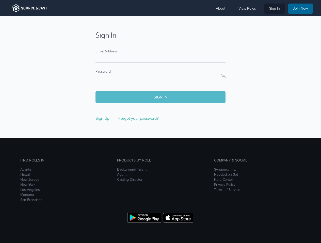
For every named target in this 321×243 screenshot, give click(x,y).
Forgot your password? (138, 118)
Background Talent (132, 169)
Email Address (106, 51)
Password (103, 71)
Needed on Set (226, 174)
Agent (121, 174)
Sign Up (102, 118)
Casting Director (129, 179)
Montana (27, 194)
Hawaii (25, 174)
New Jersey (29, 179)
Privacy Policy (224, 184)
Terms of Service (227, 189)
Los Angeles (30, 189)
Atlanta (25, 169)
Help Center (223, 179)
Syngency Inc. (225, 169)
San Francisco (31, 199)
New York (27, 184)
